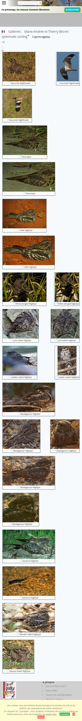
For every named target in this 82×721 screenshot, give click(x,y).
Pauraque (26, 156)
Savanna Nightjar (30, 560)
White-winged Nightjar (26, 303)
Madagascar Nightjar (30, 413)
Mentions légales (54, 699)
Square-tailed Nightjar (20, 671)
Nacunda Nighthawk (20, 83)
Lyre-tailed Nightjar (22, 340)
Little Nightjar (26, 230)
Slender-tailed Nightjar (30, 634)
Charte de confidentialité (59, 694)
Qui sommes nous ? (56, 686)
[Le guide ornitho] (9, 689)
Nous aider (51, 690)
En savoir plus (50, 714)
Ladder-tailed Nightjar (21, 377)
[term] (27, 3)
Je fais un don (72, 9)
